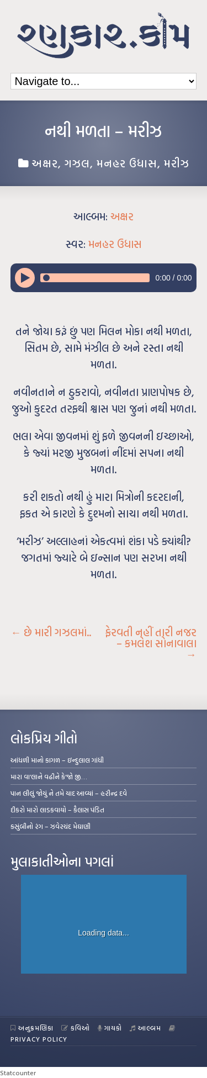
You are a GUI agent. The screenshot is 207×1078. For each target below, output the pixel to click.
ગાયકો (110, 1028)
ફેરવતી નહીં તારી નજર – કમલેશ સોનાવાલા (151, 643)
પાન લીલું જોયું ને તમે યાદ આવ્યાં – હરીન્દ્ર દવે (68, 793)
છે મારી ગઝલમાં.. (50, 632)
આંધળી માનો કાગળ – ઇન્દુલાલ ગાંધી (57, 760)
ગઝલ (77, 163)
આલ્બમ (145, 1028)
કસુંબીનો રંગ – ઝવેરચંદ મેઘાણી (50, 826)
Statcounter (18, 1072)
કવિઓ (75, 1028)
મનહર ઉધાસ (127, 163)
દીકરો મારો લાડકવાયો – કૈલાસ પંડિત (57, 810)
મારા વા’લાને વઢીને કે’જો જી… (48, 776)
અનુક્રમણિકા (32, 1028)
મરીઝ (176, 163)
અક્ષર (44, 163)
